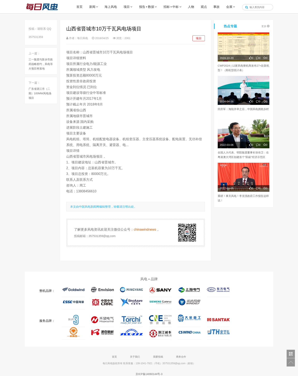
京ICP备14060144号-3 (149, 374)
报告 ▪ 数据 (146, 6)
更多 (265, 26)
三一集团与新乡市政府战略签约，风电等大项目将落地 (41, 64)
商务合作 (181, 356)
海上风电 (111, 6)
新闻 (92, 6)
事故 (216, 6)
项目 (127, 6)
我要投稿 (158, 356)
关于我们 (135, 356)
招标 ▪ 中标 (171, 6)
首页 (79, 6)
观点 (204, 6)
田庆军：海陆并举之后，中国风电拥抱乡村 (243, 109)
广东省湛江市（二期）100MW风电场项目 (40, 93)
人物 (191, 6)
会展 (229, 6)
